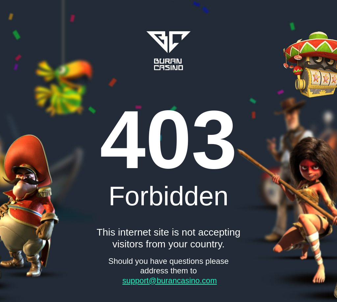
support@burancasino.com (169, 280)
